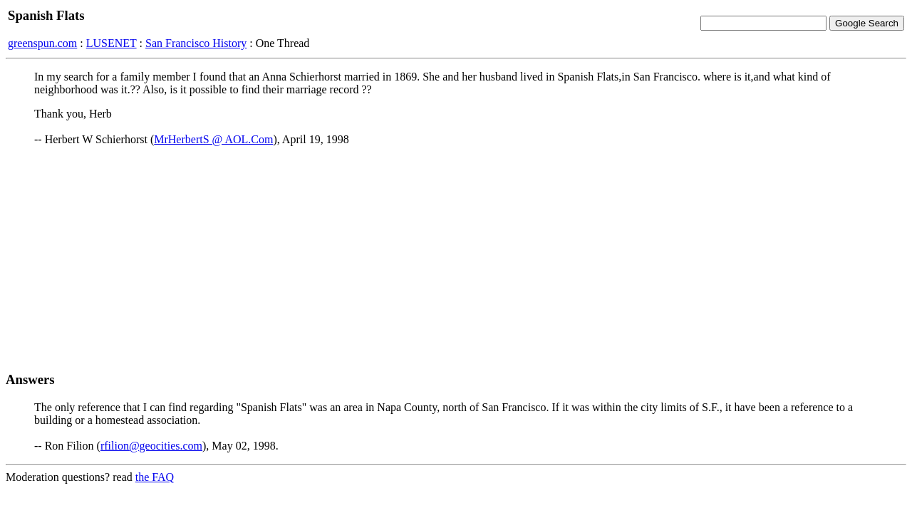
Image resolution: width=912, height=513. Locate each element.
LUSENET (111, 43)
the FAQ (154, 477)
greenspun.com (42, 43)
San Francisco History (196, 43)
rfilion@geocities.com (151, 446)
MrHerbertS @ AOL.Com (213, 139)
